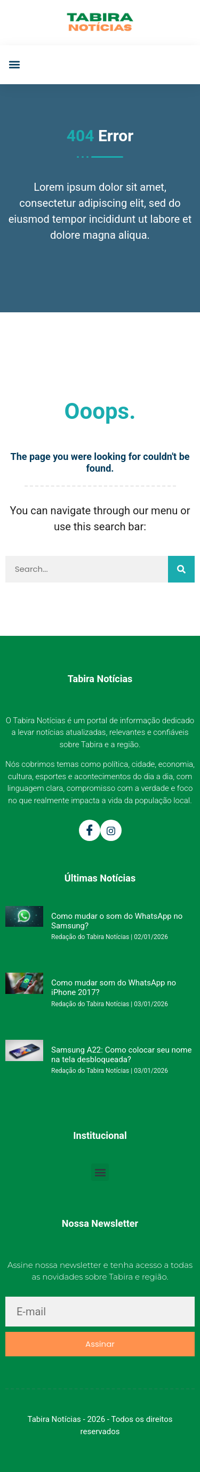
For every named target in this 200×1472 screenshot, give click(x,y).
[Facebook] (89, 830)
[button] (14, 65)
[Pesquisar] (181, 569)
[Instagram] (111, 830)
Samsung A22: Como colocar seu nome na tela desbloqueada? (121, 1054)
